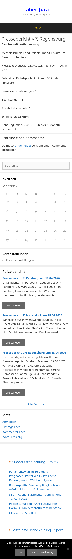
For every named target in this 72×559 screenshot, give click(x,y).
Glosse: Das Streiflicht (23, 513)
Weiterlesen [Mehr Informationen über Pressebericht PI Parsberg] (13, 305)
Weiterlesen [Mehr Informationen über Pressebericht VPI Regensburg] (13, 392)
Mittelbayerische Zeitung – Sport (37, 530)
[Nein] (68, 549)
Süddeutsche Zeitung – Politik (35, 462)
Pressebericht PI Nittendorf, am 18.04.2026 (32, 315)
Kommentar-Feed (14, 432)
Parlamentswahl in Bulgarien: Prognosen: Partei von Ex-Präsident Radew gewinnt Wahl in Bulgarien (32, 476)
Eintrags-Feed (11, 427)
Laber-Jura (36, 9)
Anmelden (9, 422)
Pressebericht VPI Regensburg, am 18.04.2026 (34, 353)
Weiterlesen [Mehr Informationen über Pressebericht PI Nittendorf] (13, 342)
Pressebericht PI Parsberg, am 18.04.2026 (31, 278)
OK (20, 552)
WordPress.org (12, 437)
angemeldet (23, 145)
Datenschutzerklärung (42, 552)
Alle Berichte (36, 404)
